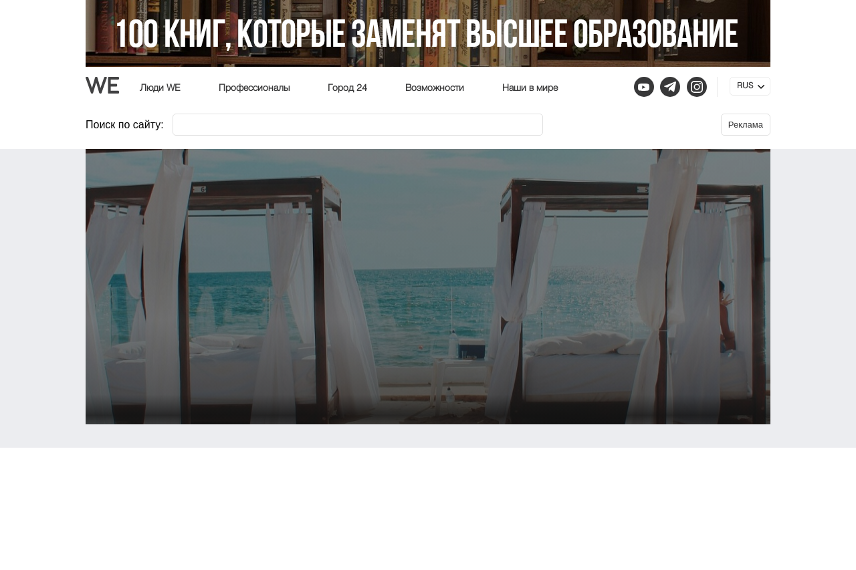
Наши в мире (530, 88)
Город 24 (347, 88)
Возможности (434, 88)
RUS (745, 86)
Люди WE (160, 88)
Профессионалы (254, 88)
